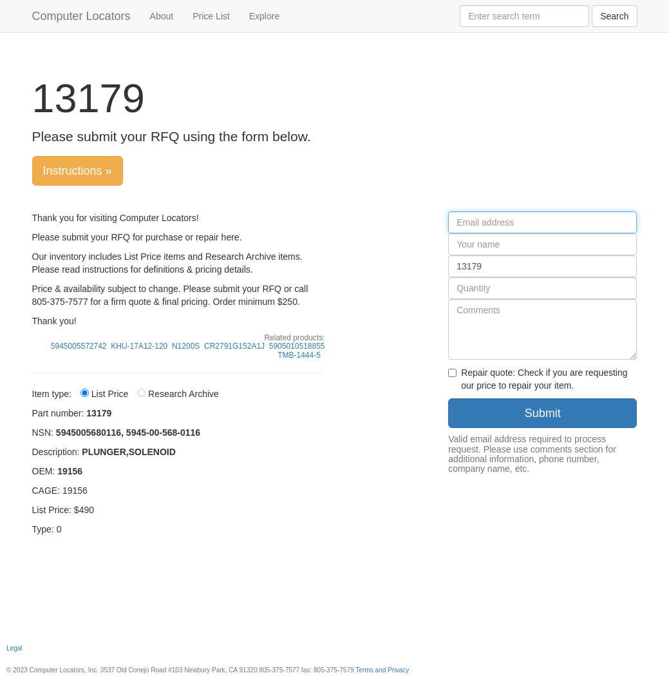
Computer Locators (81, 16)
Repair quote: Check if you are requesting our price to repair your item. (537, 379)
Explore (264, 16)
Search (614, 16)
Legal (14, 648)
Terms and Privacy (382, 670)
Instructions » (77, 170)
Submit (543, 413)
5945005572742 (79, 346)
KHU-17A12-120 (139, 346)
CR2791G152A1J (234, 346)
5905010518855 (297, 346)
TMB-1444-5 (299, 355)
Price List (211, 16)
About (162, 16)
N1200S (186, 346)
